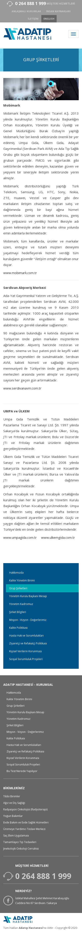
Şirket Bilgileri (17, 612)
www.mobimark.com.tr (20, 273)
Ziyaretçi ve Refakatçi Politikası (28, 643)
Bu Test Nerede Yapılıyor (22, 771)
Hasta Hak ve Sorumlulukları (26, 635)
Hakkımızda (16, 572)
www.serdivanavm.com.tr (22, 388)
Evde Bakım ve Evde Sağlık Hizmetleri (26, 822)
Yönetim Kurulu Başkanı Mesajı (28, 596)
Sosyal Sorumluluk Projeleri (26, 659)
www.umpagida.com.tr (20, 537)
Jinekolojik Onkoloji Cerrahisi (21, 848)
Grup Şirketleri (18, 588)
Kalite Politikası (18, 628)
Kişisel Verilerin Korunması (25, 651)
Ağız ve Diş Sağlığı (14, 803)
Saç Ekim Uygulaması (16, 835)
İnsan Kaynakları (58, 11)
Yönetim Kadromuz (21, 604)
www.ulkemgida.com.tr (58, 537)
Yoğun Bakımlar (13, 816)
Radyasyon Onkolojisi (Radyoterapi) (25, 809)
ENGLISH (49, 18)
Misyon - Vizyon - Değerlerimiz (27, 620)
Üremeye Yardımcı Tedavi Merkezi (24, 829)
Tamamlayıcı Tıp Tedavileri (19, 842)
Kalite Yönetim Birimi (22, 580)
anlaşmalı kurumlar (26, 11)
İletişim (33, 18)
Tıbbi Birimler (11, 796)
